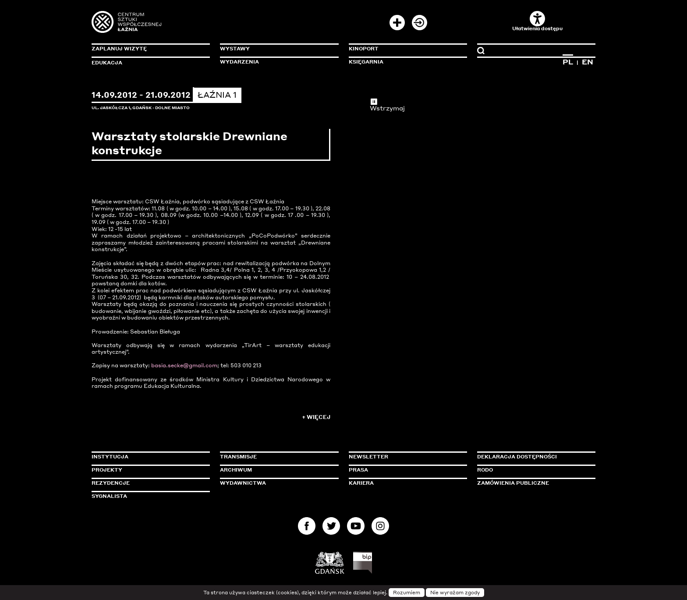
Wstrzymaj (387, 104)
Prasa (358, 470)
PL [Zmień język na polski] (568, 61)
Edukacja (107, 63)
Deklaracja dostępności (517, 457)
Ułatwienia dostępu (537, 21)
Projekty (107, 470)
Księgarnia (366, 62)
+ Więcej (316, 417)
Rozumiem (406, 592)
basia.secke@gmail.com (184, 365)
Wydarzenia (239, 62)
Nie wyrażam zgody (455, 592)
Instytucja (110, 457)
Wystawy (235, 49)
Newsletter (368, 457)
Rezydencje (111, 483)
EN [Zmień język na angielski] (587, 61)
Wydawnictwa (243, 483)
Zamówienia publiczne (532, 483)
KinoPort (364, 49)
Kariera (361, 483)
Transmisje (275, 457)
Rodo (485, 470)
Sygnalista (109, 496)
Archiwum (236, 470)
